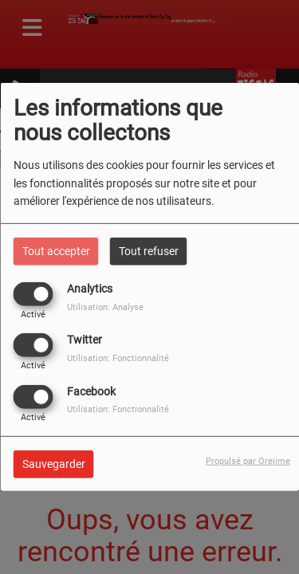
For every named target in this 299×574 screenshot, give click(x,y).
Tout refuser (149, 251)
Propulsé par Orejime (248, 460)
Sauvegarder (53, 463)
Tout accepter (56, 251)
